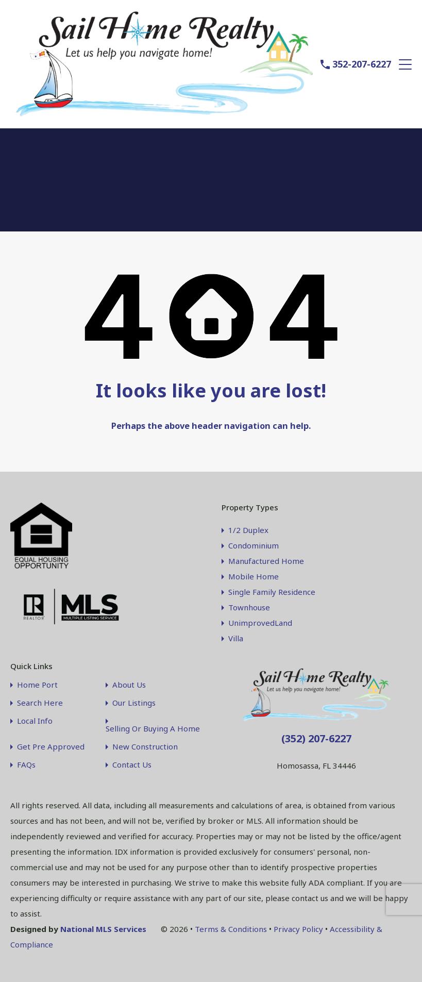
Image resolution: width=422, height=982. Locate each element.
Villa (235, 637)
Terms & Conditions (231, 928)
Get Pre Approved (51, 746)
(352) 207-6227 (316, 737)
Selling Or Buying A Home (153, 727)
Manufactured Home (266, 560)
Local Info (35, 720)
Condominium (253, 544)
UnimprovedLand (260, 622)
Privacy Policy (298, 928)
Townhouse (249, 606)
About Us (129, 684)
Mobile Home (253, 575)
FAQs (26, 764)
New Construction (145, 746)
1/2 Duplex (248, 529)
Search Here (40, 702)
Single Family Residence (271, 591)
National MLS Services (103, 928)
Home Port (37, 684)
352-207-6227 (361, 63)
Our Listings (134, 702)
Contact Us (131, 764)
